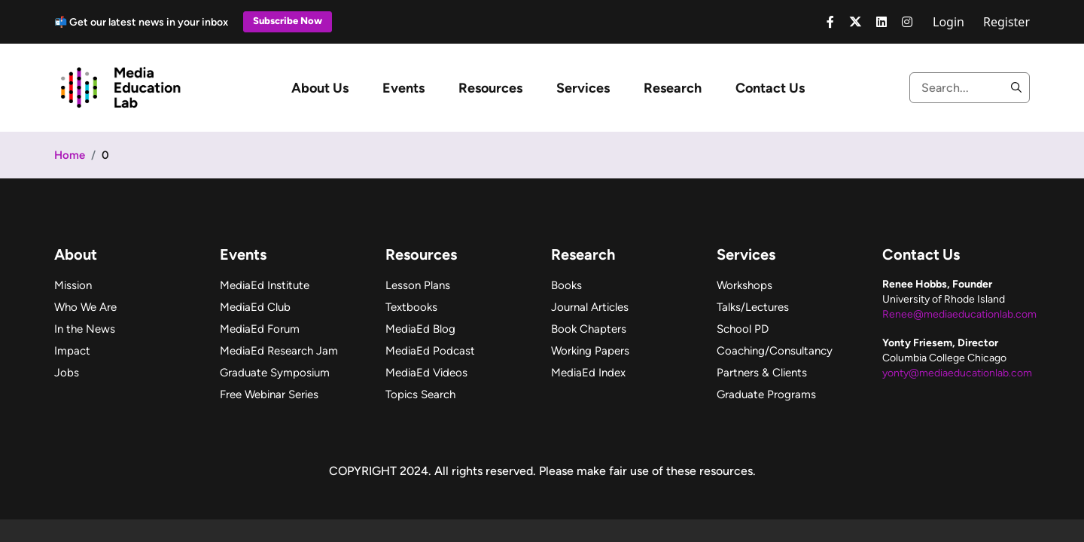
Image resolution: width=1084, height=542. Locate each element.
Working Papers (590, 351)
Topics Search (420, 394)
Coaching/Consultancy (775, 351)
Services (583, 88)
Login (948, 22)
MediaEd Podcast (430, 351)
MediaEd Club (255, 307)
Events (403, 88)
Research (673, 88)
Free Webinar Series (269, 394)
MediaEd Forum (260, 329)
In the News (84, 329)
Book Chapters (588, 329)
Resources (490, 88)
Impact (72, 351)
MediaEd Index (588, 372)
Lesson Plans (417, 285)
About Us (320, 88)
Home (69, 155)
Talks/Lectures (753, 307)
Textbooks (411, 307)
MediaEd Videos (426, 372)
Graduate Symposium (275, 372)
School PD (743, 329)
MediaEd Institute (264, 285)
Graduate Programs (766, 394)
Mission (73, 285)
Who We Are (85, 307)
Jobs (66, 372)
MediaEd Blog (420, 329)
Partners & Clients (762, 372)
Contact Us (770, 88)
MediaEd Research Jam (279, 351)
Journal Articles (590, 307)
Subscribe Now (287, 20)
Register (1006, 22)
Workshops (744, 285)
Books (566, 285)
